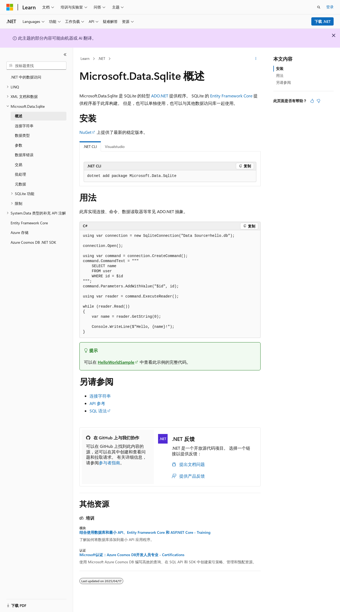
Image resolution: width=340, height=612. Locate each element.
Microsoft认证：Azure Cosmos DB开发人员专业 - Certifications (131, 554)
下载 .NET (322, 21)
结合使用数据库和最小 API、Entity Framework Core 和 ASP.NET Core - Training (144, 532)
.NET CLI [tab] (90, 146)
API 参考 (97, 403)
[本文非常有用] (312, 101)
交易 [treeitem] (18, 164)
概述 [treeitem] (18, 115)
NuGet (85, 132)
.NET (101, 58)
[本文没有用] (318, 101)
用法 (279, 75)
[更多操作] (256, 59)
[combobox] (36, 65)
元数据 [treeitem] (20, 184)
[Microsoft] (9, 7)
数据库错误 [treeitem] (24, 154)
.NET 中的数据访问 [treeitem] (26, 77)
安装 (279, 68)
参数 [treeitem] (18, 145)
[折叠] (65, 54)
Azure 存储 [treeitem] (19, 232)
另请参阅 (283, 82)
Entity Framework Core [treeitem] (29, 222)
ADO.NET (159, 95)
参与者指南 (109, 462)
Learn (85, 58)
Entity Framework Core (231, 95)
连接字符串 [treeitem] (24, 125)
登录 (330, 6)
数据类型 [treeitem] (22, 135)
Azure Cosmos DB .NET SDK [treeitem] (33, 242)
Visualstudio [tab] (115, 146)
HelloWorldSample (116, 362)
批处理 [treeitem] (20, 174)
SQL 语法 (98, 410)
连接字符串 (100, 396)
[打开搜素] (318, 7)
